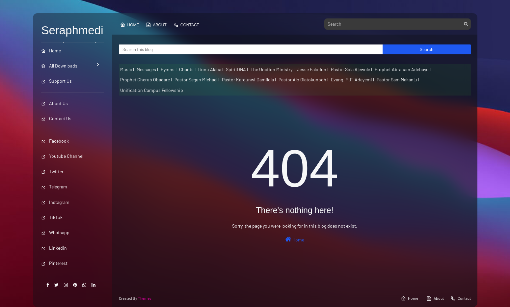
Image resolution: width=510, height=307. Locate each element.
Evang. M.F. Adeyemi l (352, 79)
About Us (54, 103)
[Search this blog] (251, 49)
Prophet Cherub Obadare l (146, 79)
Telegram (54, 186)
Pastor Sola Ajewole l (351, 69)
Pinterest (54, 263)
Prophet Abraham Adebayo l (403, 69)
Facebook (55, 141)
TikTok (52, 217)
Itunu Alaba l (210, 69)
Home (129, 24)
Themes (144, 298)
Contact (186, 24)
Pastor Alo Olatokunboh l (303, 79)
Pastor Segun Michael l (196, 79)
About (156, 24)
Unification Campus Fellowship (151, 90)
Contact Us (56, 118)
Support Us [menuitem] (56, 81)
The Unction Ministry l (272, 69)
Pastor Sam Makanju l (398, 79)
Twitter (52, 171)
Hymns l (168, 69)
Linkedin (54, 248)
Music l (127, 69)
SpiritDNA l (237, 69)
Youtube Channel (62, 156)
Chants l (187, 69)
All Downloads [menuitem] (59, 66)
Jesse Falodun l (312, 69)
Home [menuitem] (51, 50)
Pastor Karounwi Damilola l (249, 79)
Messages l (147, 69)
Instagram (55, 202)
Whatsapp (55, 232)
